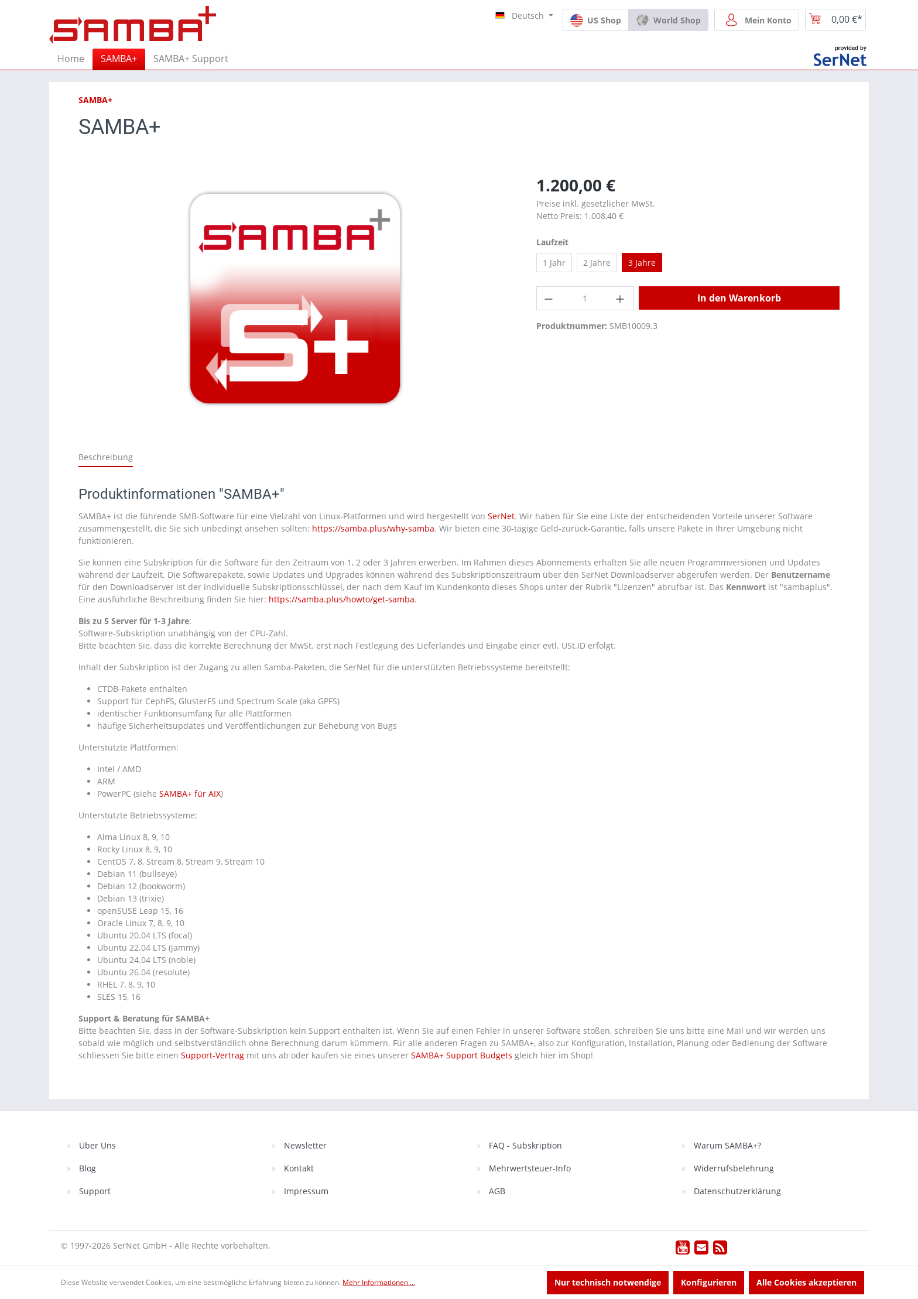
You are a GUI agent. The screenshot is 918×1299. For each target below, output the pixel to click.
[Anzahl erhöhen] (621, 298)
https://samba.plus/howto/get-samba (342, 599)
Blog (86, 1168)
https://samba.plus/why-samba (373, 528)
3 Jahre (642, 262)
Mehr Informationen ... (378, 1282)
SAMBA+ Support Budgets (461, 1055)
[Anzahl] (585, 298)
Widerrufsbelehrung (732, 1168)
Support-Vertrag (212, 1055)
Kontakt (298, 1168)
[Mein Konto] (756, 20)
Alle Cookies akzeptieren (806, 1282)
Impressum (305, 1191)
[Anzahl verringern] (549, 298)
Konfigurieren (709, 1282)
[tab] (105, 457)
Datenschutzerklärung (736, 1191)
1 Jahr (554, 262)
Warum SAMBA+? (726, 1145)
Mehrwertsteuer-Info (529, 1168)
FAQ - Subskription (524, 1145)
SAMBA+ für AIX (190, 793)
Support (94, 1191)
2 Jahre (597, 262)
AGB (496, 1191)
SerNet (501, 516)
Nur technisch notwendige (607, 1282)
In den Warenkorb (739, 298)
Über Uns (96, 1145)
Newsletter (304, 1145)
